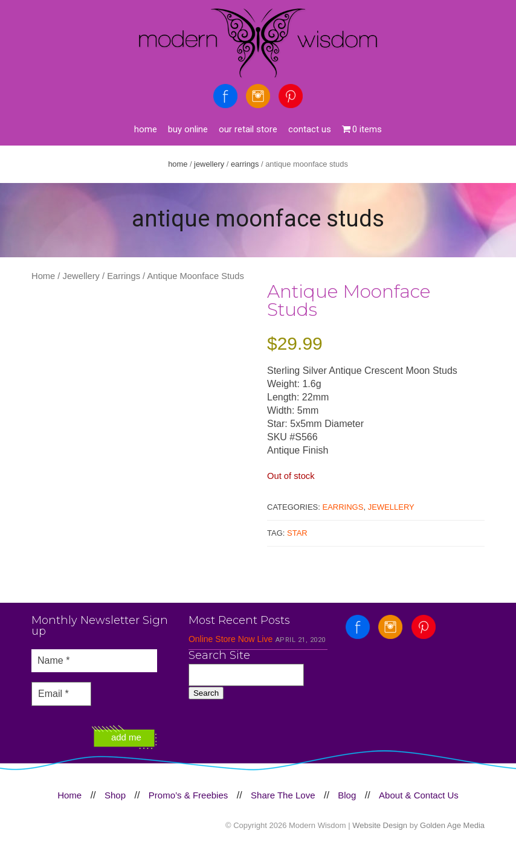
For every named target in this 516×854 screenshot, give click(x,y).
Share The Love (283, 795)
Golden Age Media (452, 825)
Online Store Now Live (231, 639)
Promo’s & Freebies (188, 795)
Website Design (379, 825)
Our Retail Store (248, 129)
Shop (115, 795)
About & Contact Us (419, 795)
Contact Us (309, 129)
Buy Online (188, 129)
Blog (347, 795)
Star (297, 533)
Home (145, 129)
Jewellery (209, 164)
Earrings (245, 164)
